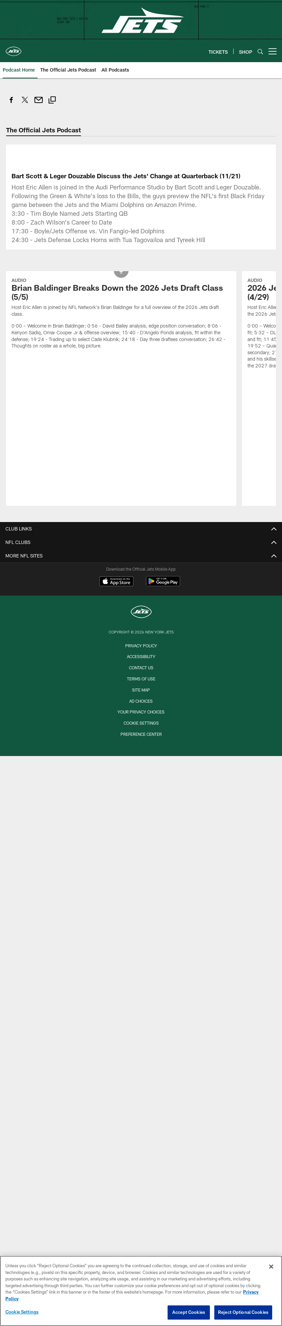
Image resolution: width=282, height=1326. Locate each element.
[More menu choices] (272, 51)
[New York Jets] (141, 612)
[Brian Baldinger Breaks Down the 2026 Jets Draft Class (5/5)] (121, 314)
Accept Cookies (188, 1312)
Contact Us (141, 667)
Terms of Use (141, 678)
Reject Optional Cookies (243, 1312)
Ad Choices (141, 701)
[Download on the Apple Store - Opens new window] (116, 582)
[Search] (260, 51)
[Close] (271, 1266)
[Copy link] (52, 101)
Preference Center (141, 734)
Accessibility (141, 656)
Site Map (141, 689)
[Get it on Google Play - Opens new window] (163, 584)
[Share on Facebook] (11, 103)
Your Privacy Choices (141, 711)
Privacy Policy (141, 645)
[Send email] (38, 103)
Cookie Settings (141, 723)
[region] (141, 1291)
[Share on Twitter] (25, 103)
